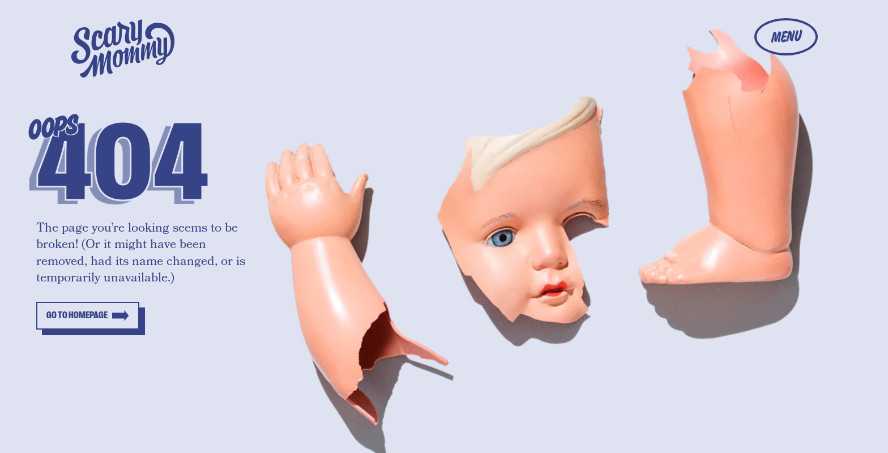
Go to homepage (77, 315)
